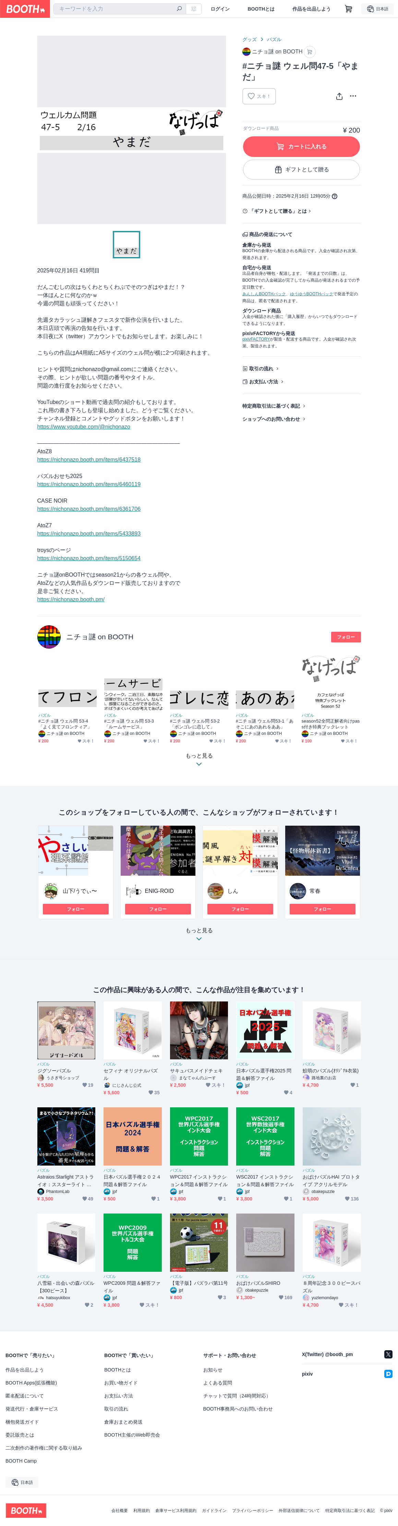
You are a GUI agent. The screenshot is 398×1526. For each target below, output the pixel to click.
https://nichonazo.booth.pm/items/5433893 (89, 534)
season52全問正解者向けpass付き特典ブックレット (331, 723)
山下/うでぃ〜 (80, 891)
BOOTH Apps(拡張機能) (31, 1383)
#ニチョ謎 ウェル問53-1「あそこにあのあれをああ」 (264, 723)
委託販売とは (19, 1435)
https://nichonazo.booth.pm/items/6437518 (89, 460)
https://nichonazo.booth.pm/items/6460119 (89, 484)
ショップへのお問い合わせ (271, 419)
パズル (274, 39)
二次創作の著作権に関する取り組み (43, 1448)
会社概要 (119, 1511)
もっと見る (199, 936)
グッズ (249, 39)
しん (232, 891)
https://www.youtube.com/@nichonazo (84, 427)
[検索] (179, 9)
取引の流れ (261, 368)
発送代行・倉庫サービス (31, 1409)
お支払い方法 (263, 381)
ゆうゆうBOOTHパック (312, 294)
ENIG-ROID (159, 891)
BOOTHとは (261, 9)
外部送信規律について (299, 1511)
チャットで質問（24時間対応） (237, 1396)
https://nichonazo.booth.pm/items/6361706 (89, 509)
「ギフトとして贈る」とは (278, 211)
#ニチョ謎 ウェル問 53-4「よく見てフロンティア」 (65, 723)
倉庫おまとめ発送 (123, 1422)
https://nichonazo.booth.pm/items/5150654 (89, 558)
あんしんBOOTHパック (264, 294)
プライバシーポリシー (252, 1511)
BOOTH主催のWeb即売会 (132, 1435)
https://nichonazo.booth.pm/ (71, 599)
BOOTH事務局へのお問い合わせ (238, 1409)
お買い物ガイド (121, 1383)
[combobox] (119, 8)
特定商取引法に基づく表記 (271, 406)
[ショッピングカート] (349, 9)
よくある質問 (217, 1383)
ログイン (220, 9)
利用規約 (141, 1511)
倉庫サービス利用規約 (175, 1511)
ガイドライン (214, 1511)
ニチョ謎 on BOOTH (100, 637)
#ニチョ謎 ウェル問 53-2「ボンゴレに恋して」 (195, 723)
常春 (315, 891)
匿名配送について (24, 1396)
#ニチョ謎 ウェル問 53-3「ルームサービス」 (129, 723)
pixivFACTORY (256, 339)
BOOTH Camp (21, 1461)
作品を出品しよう (311, 9)
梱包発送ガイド (22, 1422)
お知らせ (212, 1370)
